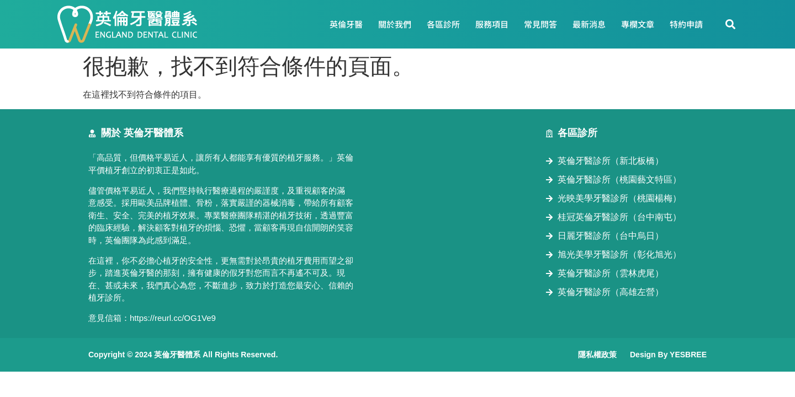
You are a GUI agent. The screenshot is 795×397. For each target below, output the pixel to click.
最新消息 (589, 24)
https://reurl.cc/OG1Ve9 (173, 318)
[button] (731, 24)
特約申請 (686, 24)
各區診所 (443, 24)
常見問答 (540, 24)
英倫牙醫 (346, 24)
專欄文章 (637, 24)
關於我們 (394, 24)
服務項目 (491, 24)
